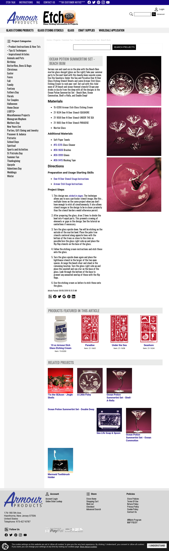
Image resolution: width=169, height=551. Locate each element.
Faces (10, 77)
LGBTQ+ (11, 111)
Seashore (149, 345)
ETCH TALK (10, 2)
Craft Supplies (86, 30)
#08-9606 (58, 150)
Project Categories (8, 41)
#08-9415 (58, 160)
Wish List (90, 504)
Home (49, 40)
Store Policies (133, 498)
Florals (10, 96)
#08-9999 (58, 155)
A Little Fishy (84, 394)
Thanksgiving (13, 161)
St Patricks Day (15, 153)
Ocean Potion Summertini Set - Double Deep (71, 409)
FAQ (38, 2)
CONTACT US (49, 2)
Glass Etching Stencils (50, 30)
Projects (57, 40)
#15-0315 (58, 145)
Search (131, 14)
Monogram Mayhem (16, 119)
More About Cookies (88, 547)
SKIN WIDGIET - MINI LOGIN (156, 9)
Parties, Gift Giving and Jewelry (22, 130)
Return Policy (132, 504)
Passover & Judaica (16, 134)
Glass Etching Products (19, 30)
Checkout (90, 506)
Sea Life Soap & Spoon (108, 433)
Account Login (52, 498)
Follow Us (6, 529)
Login (161, 9)
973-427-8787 (23, 521)
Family (10, 85)
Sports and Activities (17, 149)
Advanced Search (93, 509)
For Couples (13, 100)
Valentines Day (14, 168)
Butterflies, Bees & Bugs (19, 66)
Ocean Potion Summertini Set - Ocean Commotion (138, 437)
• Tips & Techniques (16, 50)
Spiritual (11, 145)
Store (88, 494)
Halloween (12, 104)
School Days (13, 142)
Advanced (160, 14)
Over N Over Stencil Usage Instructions (71, 179)
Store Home (91, 498)
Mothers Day (13, 123)
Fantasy (11, 88)
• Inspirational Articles (18, 54)
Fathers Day (13, 92)
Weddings (12, 172)
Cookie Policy (132, 509)
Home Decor (13, 107)
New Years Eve (14, 126)
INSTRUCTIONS (26, 2)
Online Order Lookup (54, 501)
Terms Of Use (132, 501)
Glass (71, 30)
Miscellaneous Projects (18, 115)
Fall (9, 81)
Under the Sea (119, 345)
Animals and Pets (15, 58)
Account (47, 494)
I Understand (157, 545)
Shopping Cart (92, 501)
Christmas (12, 69)
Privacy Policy (133, 506)
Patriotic (11, 138)
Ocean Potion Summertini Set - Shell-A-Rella (119, 397)
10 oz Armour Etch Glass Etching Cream (60, 347)
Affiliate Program (134, 519)
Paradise (89, 345)
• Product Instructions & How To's (23, 46)
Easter (10, 73)
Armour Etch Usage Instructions (68, 184)
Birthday (11, 62)
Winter (10, 176)
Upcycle (11, 164)
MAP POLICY (132, 522)
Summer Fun (13, 157)
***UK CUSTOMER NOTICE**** (72, 2)
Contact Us (132, 512)
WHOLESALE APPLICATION (111, 30)
